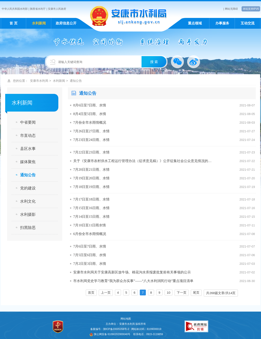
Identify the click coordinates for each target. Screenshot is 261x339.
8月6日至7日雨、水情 (89, 105)
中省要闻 (28, 122)
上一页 (106, 292)
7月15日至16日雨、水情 (91, 208)
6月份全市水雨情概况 (89, 234)
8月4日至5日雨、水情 (89, 114)
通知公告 (76, 80)
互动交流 (248, 23)
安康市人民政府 (57, 8)
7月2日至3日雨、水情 (89, 263)
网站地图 (126, 318)
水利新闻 (39, 23)
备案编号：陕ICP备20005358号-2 (109, 329)
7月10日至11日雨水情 (89, 225)
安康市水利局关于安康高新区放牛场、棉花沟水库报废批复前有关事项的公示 (132, 272)
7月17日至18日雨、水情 (91, 199)
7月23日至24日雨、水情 (91, 140)
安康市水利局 (39, 80)
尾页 (196, 292)
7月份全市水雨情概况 (89, 122)
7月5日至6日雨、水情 (89, 255)
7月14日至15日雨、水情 (91, 216)
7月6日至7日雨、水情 (89, 246)
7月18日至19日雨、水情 (91, 187)
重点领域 (195, 23)
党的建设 (28, 188)
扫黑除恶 (28, 227)
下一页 (181, 292)
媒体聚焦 (28, 162)
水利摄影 (28, 214)
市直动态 (28, 135)
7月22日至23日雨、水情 (91, 152)
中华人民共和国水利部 (15, 8)
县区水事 (28, 149)
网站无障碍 (231, 8)
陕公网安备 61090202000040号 (110, 334)
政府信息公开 (66, 23)
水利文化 (28, 201)
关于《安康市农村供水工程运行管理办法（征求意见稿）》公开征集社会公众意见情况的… (142, 161)
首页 (91, 292)
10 (168, 292)
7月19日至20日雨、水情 (91, 178)
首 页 (13, 23)
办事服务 (222, 23)
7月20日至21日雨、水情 (91, 169)
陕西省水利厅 (38, 8)
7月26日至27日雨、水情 (91, 131)
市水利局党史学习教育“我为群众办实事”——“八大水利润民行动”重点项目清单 (133, 281)
